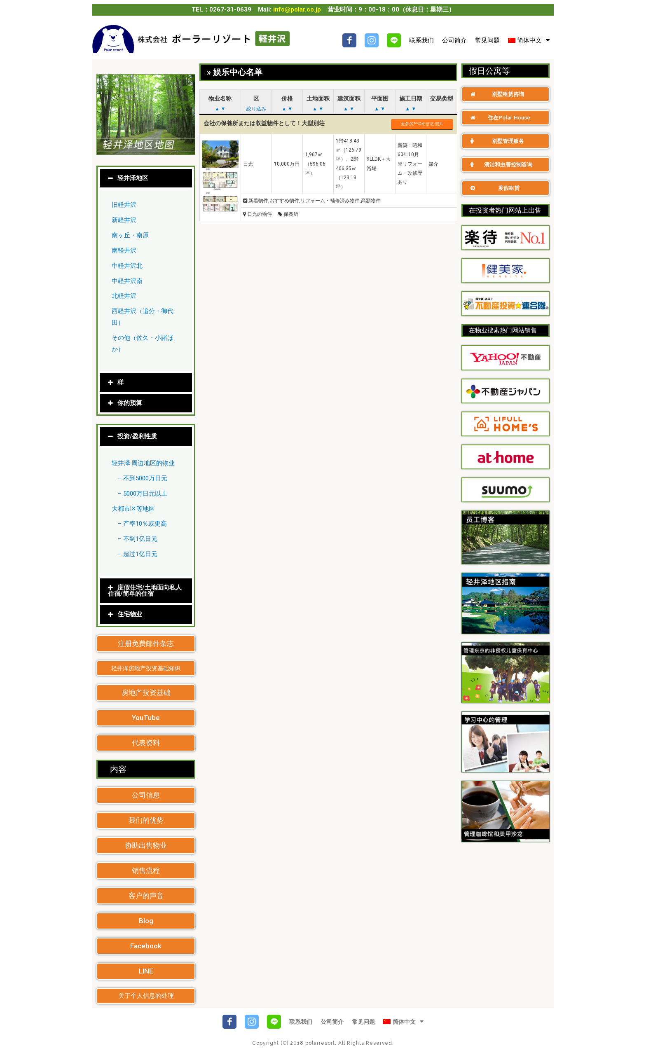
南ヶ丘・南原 (130, 235)
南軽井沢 (124, 250)
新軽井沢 (124, 220)
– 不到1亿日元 (137, 539)
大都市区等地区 (133, 508)
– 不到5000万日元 (142, 478)
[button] (145, 643)
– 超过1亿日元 (137, 554)
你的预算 (129, 403)
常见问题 (487, 40)
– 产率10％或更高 (142, 524)
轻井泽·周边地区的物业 (143, 463)
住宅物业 (129, 614)
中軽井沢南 (127, 281)
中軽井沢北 (127, 265)
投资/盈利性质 (137, 436)
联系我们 (421, 40)
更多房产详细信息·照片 (422, 124)
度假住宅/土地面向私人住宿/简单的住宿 (145, 590)
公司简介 (454, 40)
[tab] (146, 178)
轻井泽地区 (132, 178)
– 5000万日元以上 (142, 493)
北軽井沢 (124, 296)
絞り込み (256, 109)
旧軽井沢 (124, 205)
